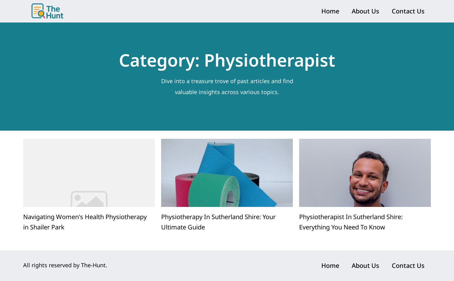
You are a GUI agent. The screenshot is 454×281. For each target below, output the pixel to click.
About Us (365, 11)
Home (330, 11)
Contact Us (408, 11)
